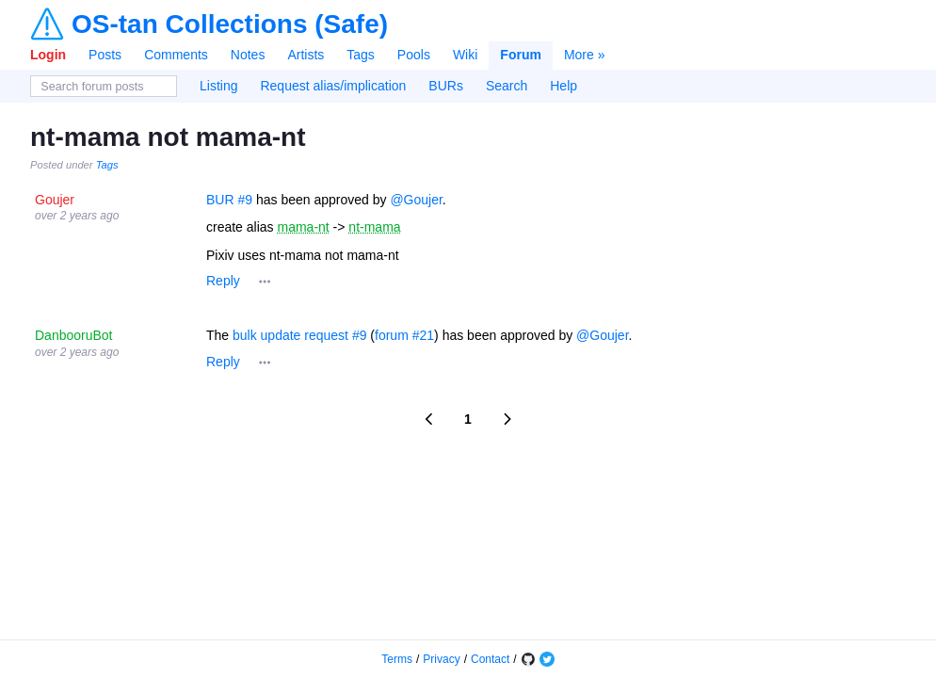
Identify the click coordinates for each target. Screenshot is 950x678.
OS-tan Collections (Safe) (230, 24)
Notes (248, 54)
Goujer (54, 199)
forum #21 (404, 335)
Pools (413, 54)
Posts (105, 54)
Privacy (441, 659)
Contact (490, 659)
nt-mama (374, 226)
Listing (218, 85)
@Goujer (416, 199)
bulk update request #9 (299, 335)
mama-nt (303, 226)
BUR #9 (229, 199)
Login (48, 54)
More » (584, 54)
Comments (176, 54)
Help (563, 85)
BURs (445, 85)
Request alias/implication (333, 85)
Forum (520, 54)
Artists (305, 54)
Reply (223, 280)
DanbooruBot (74, 335)
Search (506, 85)
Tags (360, 54)
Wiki (465, 54)
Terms (396, 659)
